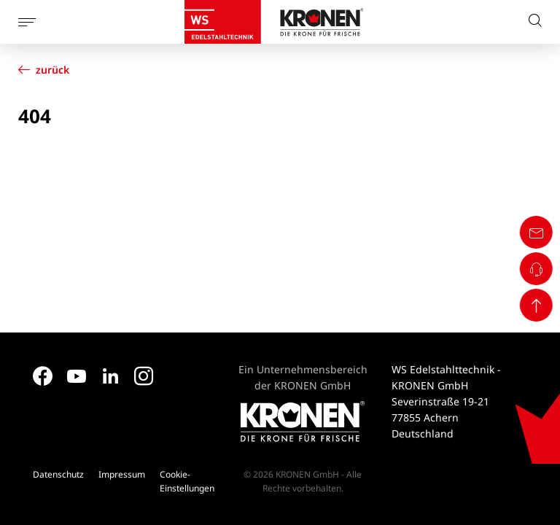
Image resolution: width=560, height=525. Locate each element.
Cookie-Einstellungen (187, 481)
